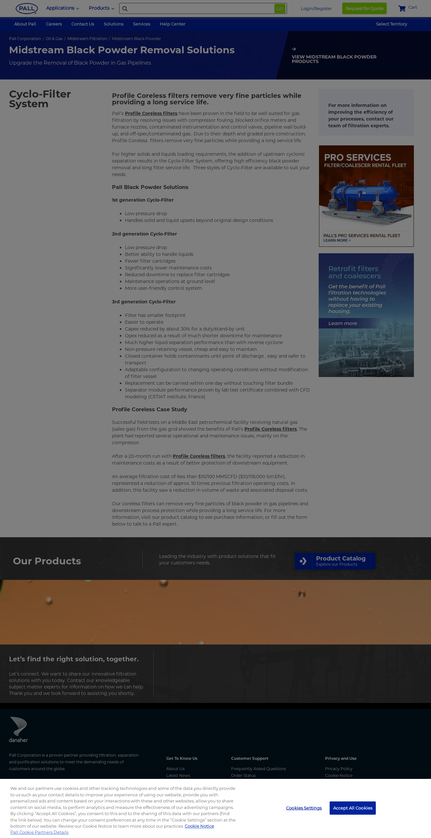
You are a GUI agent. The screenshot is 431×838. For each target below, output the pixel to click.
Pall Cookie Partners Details (39, 832)
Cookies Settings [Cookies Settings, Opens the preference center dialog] (304, 807)
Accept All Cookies (352, 807)
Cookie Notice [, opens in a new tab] (199, 826)
